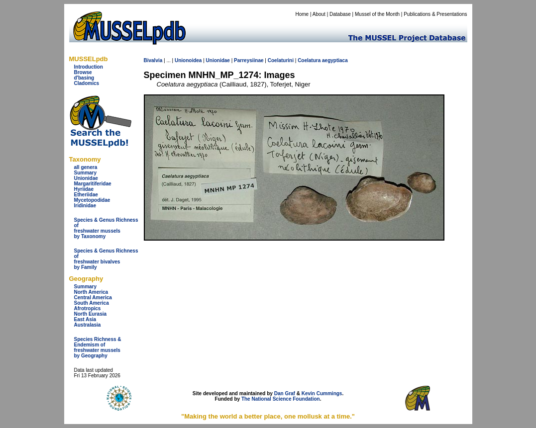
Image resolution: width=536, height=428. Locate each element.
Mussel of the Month (377, 14)
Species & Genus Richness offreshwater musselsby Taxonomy (106, 228)
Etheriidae (86, 194)
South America (91, 303)
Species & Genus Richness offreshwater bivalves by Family (106, 259)
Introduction (88, 67)
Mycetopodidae (92, 200)
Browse (83, 72)
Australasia (87, 325)
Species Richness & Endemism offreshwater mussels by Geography (97, 347)
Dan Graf (284, 393)
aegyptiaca (335, 60)
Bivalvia (153, 60)
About (319, 14)
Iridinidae (85, 205)
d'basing (84, 78)
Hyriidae (84, 189)
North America (91, 292)
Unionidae (86, 178)
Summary (85, 172)
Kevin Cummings (322, 393)
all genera (86, 167)
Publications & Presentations (435, 14)
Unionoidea (188, 60)
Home (302, 14)
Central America (93, 297)
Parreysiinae (249, 60)
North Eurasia (90, 314)
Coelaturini (281, 60)
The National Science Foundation (280, 399)
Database (340, 14)
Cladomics (87, 83)
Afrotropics (87, 308)
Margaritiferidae (92, 183)
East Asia (85, 319)
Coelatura (309, 60)
